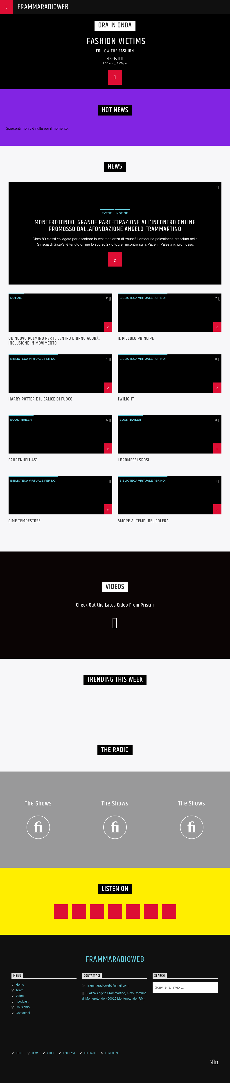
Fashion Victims (116, 41)
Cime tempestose (25, 522)
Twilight (126, 400)
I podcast (22, 1001)
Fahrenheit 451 (23, 461)
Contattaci (23, 1013)
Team (19, 990)
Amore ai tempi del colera (143, 522)
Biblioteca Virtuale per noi (143, 298)
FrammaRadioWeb (43, 7)
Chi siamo (23, 1007)
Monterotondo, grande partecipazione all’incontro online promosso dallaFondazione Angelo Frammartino (115, 225)
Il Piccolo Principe (136, 339)
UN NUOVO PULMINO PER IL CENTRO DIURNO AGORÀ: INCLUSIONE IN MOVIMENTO (54, 341)
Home (20, 984)
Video (20, 996)
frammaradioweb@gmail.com (107, 985)
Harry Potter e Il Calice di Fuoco (41, 400)
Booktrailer (21, 419)
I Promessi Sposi (133, 461)
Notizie (16, 298)
